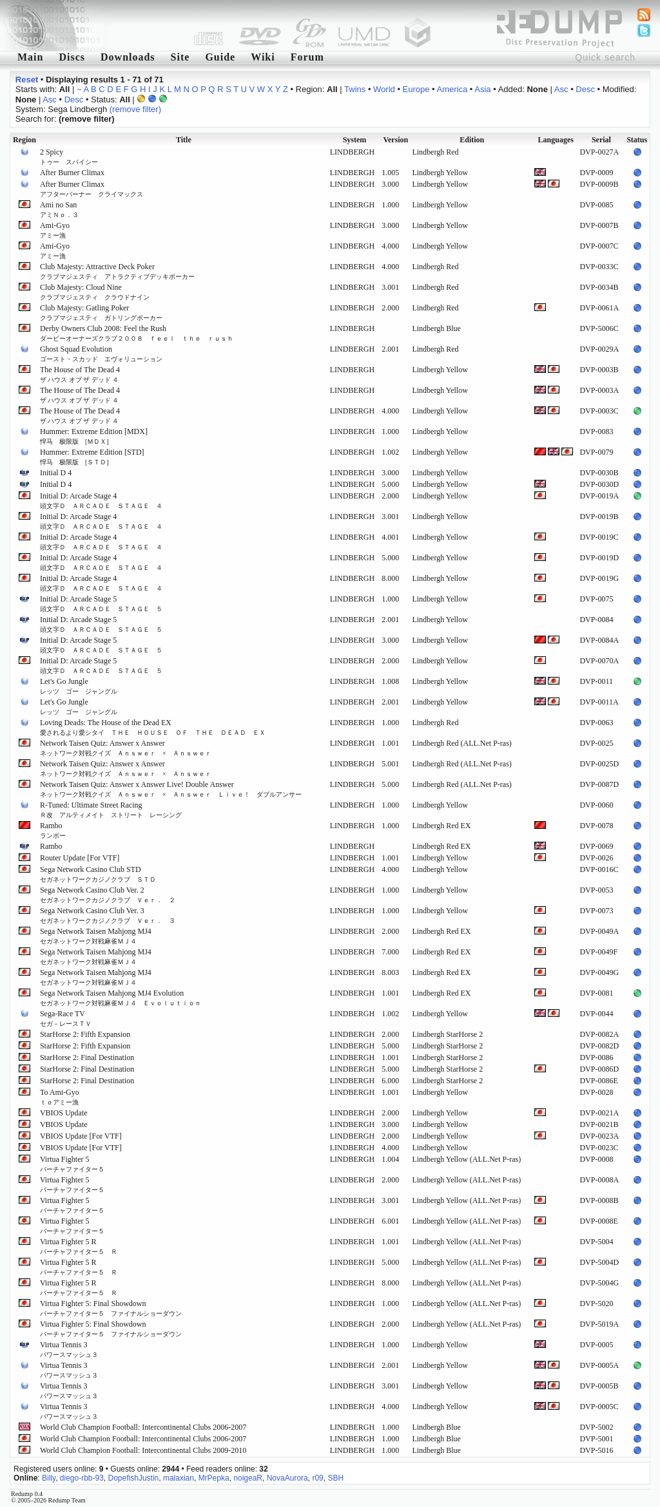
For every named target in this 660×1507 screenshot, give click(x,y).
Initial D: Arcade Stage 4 (101, 500)
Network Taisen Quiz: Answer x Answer (125, 748)
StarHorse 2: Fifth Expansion (85, 1034)
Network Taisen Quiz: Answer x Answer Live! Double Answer (171, 789)
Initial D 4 (56, 472)
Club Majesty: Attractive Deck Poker (117, 271)
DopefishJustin (133, 1478)
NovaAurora (287, 1478)
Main (30, 57)
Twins (354, 89)
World (384, 89)
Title (183, 139)
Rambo (53, 830)
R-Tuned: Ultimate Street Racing (111, 810)
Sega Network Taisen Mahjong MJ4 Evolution (120, 998)
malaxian (178, 1478)
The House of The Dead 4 (80, 374)
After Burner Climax (72, 172)
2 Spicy (69, 156)
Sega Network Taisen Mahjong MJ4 (95, 936)
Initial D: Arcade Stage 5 (101, 603)
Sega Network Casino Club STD (98, 874)
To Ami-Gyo (59, 1097)
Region (24, 139)
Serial (601, 139)
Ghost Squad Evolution (101, 354)
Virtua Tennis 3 (69, 1349)
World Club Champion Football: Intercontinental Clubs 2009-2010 (143, 1450)
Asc (561, 89)
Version (395, 139)
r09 (317, 1478)
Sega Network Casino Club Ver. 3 (107, 915)
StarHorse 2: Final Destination (87, 1057)
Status (636, 139)
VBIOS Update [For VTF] (81, 1136)
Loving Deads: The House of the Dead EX (153, 727)
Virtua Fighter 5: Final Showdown (111, 1308)
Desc (585, 89)
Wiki (263, 57)
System (355, 139)
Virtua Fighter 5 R (78, 1246)
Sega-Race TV (66, 1018)
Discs (72, 57)
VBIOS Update (64, 1112)
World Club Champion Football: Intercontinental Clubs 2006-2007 (143, 1427)
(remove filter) (135, 109)
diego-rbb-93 (82, 1478)
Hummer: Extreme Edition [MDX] (94, 436)
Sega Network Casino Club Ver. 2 (107, 895)
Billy (48, 1478)
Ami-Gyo (55, 230)
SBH (335, 1478)
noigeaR (247, 1478)
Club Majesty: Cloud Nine (95, 292)
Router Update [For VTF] (79, 857)
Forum (307, 57)
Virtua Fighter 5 (72, 1164)
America (452, 89)
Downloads (128, 57)
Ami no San (59, 209)
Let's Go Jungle (78, 686)
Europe (416, 89)
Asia (482, 89)
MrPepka (214, 1478)
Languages (556, 139)
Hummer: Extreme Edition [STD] (92, 457)
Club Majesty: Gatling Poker (101, 312)
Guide (220, 57)
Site (180, 57)
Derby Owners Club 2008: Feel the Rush (136, 333)
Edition (472, 139)
